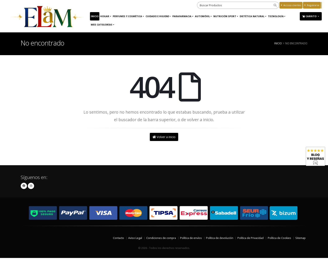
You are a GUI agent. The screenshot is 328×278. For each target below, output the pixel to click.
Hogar (104, 16)
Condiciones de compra (161, 238)
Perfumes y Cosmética (127, 16)
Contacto (118, 238)
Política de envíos (191, 238)
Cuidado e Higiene (157, 16)
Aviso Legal (135, 238)
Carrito (309, 16)
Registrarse (311, 5)
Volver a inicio (164, 137)
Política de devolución (219, 238)
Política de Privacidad (250, 238)
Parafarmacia (181, 16)
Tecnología (276, 16)
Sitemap (300, 238)
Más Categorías (101, 24)
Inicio (95, 16)
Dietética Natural (252, 16)
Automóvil (202, 16)
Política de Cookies (279, 238)
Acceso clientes (291, 5)
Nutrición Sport (224, 16)
